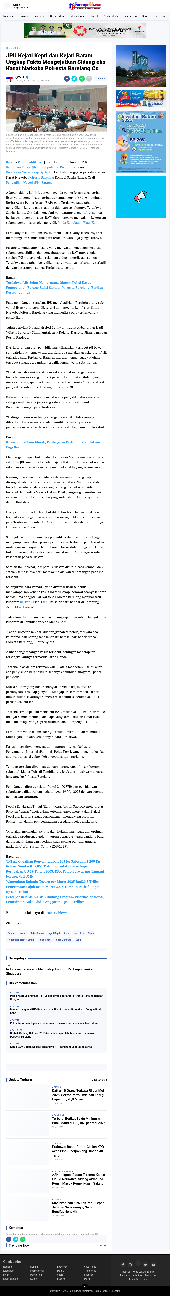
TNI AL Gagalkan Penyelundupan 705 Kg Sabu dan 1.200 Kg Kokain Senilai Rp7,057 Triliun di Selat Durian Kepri (53, 864)
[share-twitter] (74, 79)
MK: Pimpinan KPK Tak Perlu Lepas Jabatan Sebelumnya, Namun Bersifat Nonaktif (78, 1207)
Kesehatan (8, 1271)
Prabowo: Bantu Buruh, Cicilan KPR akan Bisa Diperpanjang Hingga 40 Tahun (78, 1151)
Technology (111, 16)
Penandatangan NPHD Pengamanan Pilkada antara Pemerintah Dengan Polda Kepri (56, 1011)
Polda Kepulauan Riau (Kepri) (79, 222)
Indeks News (56, 912)
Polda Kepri (44, 940)
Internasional (77, 16)
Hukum (23, 16)
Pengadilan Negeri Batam (21, 940)
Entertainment (10, 1279)
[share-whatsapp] (82, 79)
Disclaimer (150, 1275)
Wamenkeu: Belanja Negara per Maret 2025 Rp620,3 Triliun (53, 881)
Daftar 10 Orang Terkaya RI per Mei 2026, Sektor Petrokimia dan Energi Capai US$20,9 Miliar (78, 1095)
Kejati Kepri (54, 933)
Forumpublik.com (30, 162)
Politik (95, 16)
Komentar (100, 78)
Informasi (89, 1275)
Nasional (8, 16)
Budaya (61, 1279)
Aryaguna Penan (63, 1172)
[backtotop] (85, 1287)
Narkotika (79, 933)
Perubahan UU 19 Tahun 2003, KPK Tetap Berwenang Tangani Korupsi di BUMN (55, 874)
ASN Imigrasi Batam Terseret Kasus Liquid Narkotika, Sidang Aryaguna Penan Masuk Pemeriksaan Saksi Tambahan (78, 1179)
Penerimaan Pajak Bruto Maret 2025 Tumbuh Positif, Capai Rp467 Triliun (53, 889)
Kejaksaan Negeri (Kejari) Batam (29, 172)
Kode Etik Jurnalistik (143, 1272)
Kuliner (33, 1279)
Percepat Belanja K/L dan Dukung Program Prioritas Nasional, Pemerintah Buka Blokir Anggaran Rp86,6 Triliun (55, 899)
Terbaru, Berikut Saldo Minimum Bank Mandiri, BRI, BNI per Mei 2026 (79, 1121)
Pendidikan (130, 16)
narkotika (27, 602)
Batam (10, 162)
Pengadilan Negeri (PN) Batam (28, 182)
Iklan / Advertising (138, 1279)
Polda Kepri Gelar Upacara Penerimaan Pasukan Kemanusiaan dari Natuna (54, 1023)
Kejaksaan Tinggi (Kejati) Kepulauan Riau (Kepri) (42, 167)
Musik (87, 1279)
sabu (46, 602)
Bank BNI (59, 1115)
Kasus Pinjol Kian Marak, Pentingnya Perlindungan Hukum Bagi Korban (53, 444)
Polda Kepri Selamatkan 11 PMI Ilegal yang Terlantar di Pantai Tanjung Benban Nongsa (56, 998)
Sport (146, 16)
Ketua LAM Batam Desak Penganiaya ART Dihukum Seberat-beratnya (51, 1047)
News (91, 933)
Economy (39, 16)
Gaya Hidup (57, 16)
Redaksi (126, 1272)
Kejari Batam (37, 933)
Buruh (57, 1144)
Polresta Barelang (41, 177)
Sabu (78, 940)
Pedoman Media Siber (131, 1275)
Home (9, 48)
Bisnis (57, 1087)
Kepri (67, 933)
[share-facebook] (67, 79)
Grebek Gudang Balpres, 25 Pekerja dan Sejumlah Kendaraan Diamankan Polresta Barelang (53, 1035)
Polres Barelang (63, 940)
